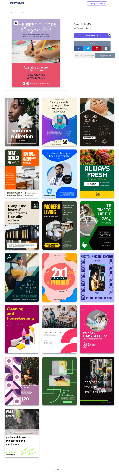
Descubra (14, 13)
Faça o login (77, 3)
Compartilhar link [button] (105, 56)
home (7, 13)
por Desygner (79, 28)
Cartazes (24, 13)
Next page (59, 470)
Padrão (88, 28)
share (92, 43)
